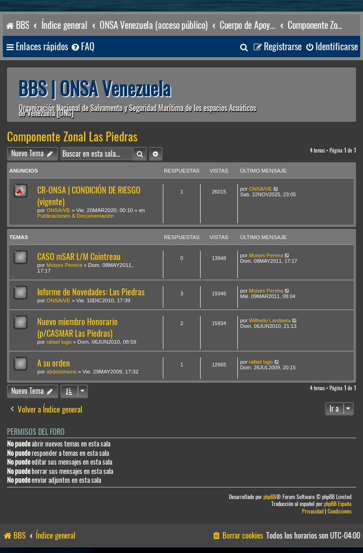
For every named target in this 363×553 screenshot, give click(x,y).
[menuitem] (82, 46)
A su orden (53, 363)
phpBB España (337, 503)
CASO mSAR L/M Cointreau (79, 256)
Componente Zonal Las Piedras (72, 137)
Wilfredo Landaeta (269, 320)
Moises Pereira (64, 265)
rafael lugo (59, 342)
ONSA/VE (58, 210)
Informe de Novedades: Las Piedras (91, 292)
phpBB (269, 496)
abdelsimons (62, 371)
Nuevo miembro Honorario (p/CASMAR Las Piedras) (77, 327)
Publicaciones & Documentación (75, 216)
